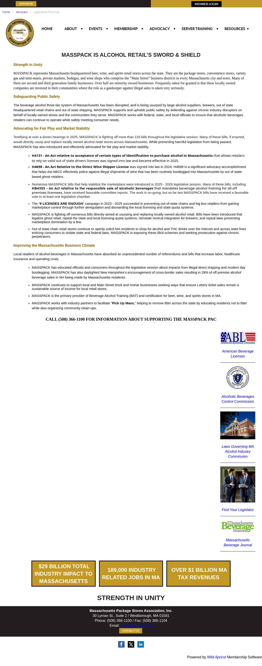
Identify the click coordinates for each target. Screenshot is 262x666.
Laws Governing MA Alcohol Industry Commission (238, 451)
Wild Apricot (216, 657)
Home (6, 12)
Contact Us (130, 630)
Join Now (26, 3)
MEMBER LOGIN (206, 4)
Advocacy (22, 12)
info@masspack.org (136, 625)
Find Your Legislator (238, 510)
